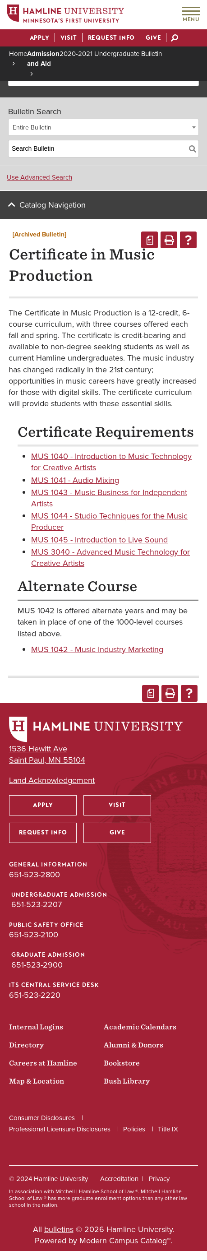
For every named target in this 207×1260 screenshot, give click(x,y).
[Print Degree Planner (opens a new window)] (149, 240)
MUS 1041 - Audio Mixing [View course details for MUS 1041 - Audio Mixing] (75, 480)
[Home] (65, 15)
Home (18, 54)
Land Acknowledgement (52, 780)
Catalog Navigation (52, 205)
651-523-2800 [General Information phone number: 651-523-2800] (34, 874)
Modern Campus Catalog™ (124, 1240)
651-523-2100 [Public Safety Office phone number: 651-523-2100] (33, 934)
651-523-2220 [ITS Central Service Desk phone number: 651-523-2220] (34, 995)
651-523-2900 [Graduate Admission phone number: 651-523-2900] (37, 965)
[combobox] (103, 127)
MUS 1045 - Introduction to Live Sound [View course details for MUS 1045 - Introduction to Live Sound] (99, 540)
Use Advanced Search (39, 177)
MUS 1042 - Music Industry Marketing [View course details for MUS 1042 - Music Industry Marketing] (97, 649)
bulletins (59, 1229)
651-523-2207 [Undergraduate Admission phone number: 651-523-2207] (36, 904)
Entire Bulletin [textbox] (32, 127)
